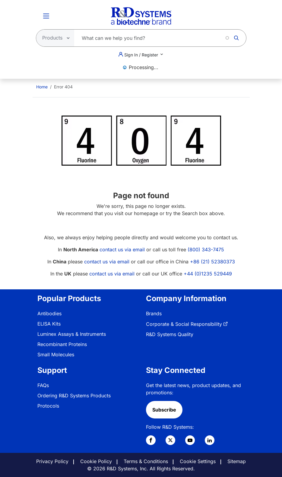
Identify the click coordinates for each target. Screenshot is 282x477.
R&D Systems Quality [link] (169, 334)
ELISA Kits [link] (49, 324)
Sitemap (236, 461)
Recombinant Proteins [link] (62, 344)
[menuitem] (42, 87)
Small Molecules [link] (55, 354)
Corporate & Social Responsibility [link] (184, 324)
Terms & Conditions (146, 461)
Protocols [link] (48, 406)
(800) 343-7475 (206, 249)
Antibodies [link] (49, 313)
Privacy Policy (52, 461)
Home (42, 86)
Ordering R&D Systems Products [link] (74, 396)
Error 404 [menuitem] (63, 86)
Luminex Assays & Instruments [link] (71, 334)
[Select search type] (53, 38)
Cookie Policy (96, 461)
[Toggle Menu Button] (46, 16)
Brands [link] (154, 313)
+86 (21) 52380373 (212, 262)
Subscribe (164, 410)
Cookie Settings (198, 461)
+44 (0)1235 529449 (208, 274)
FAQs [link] (43, 385)
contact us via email (122, 249)
